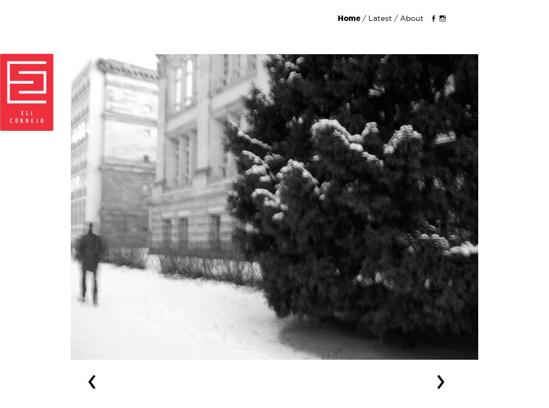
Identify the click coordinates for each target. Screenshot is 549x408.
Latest (380, 18)
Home (350, 18)
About (412, 18)
